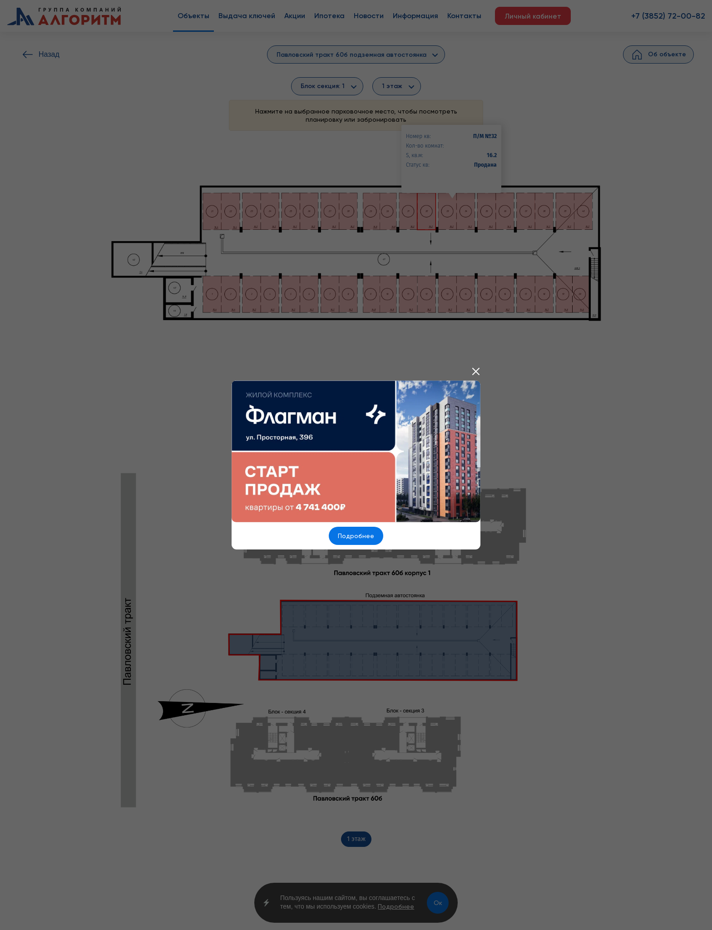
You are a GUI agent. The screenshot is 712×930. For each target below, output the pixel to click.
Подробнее (356, 535)
